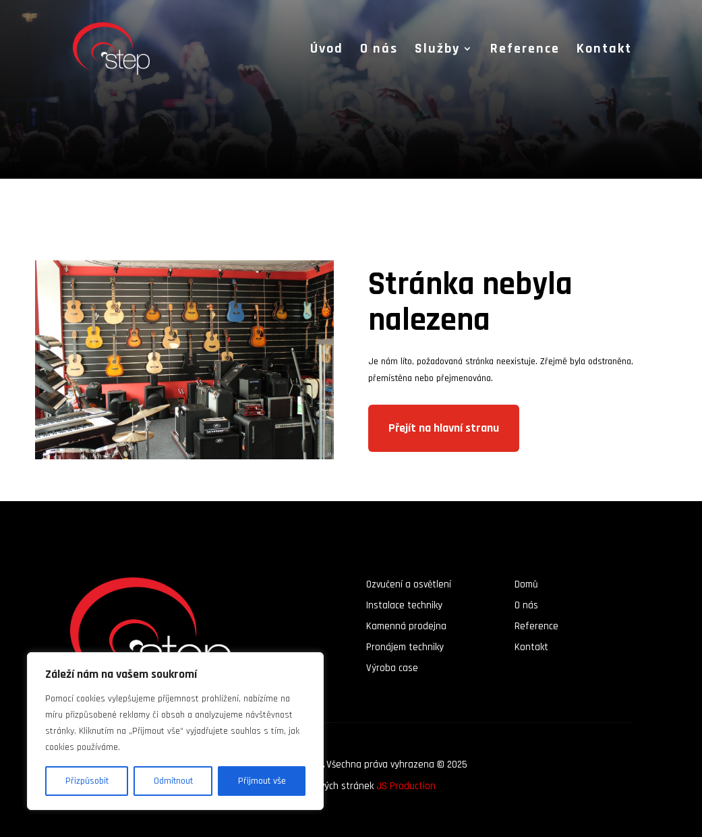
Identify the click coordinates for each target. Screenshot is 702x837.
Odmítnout (173, 781)
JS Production (406, 786)
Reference (525, 50)
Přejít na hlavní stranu (443, 428)
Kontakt (604, 50)
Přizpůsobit (87, 781)
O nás (379, 50)
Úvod (326, 50)
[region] (175, 731)
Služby (437, 50)
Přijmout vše (262, 781)
